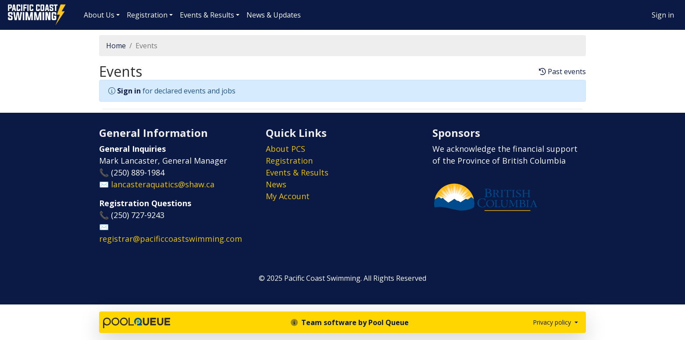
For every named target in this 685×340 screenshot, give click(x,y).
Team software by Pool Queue (350, 322)
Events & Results (207, 15)
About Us (99, 15)
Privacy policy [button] (553, 322)
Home (116, 45)
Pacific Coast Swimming (10, 6)
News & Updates (273, 15)
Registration (147, 15)
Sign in (663, 15)
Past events (562, 72)
